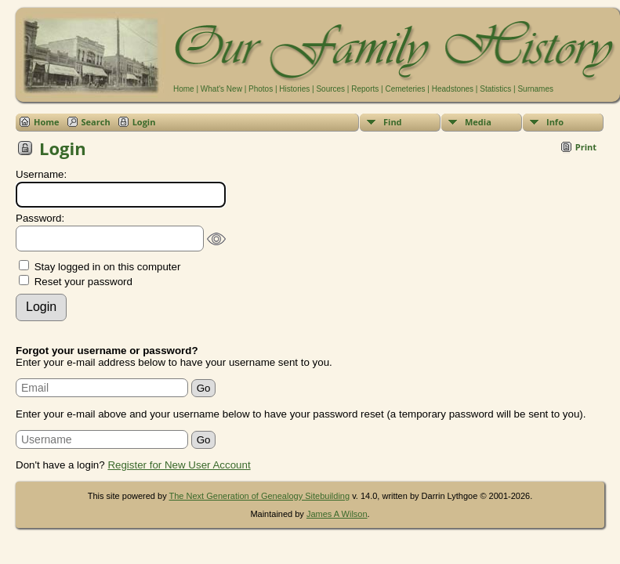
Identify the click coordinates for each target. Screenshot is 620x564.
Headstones (452, 89)
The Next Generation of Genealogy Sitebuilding (259, 496)
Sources (330, 89)
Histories (294, 89)
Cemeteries (405, 89)
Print (585, 147)
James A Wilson (337, 514)
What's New (221, 89)
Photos (260, 89)
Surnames (535, 89)
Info (555, 122)
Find (392, 122)
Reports (365, 89)
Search (96, 122)
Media (478, 122)
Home (183, 89)
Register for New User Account (178, 465)
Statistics (495, 89)
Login (144, 122)
